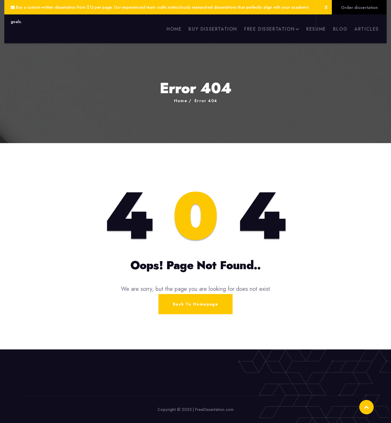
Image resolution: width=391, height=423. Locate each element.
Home (181, 101)
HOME (174, 29)
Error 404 (205, 101)
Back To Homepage (195, 304)
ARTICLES (366, 29)
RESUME (316, 29)
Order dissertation (359, 7)
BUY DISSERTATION (212, 29)
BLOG (340, 29)
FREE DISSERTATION (269, 29)
